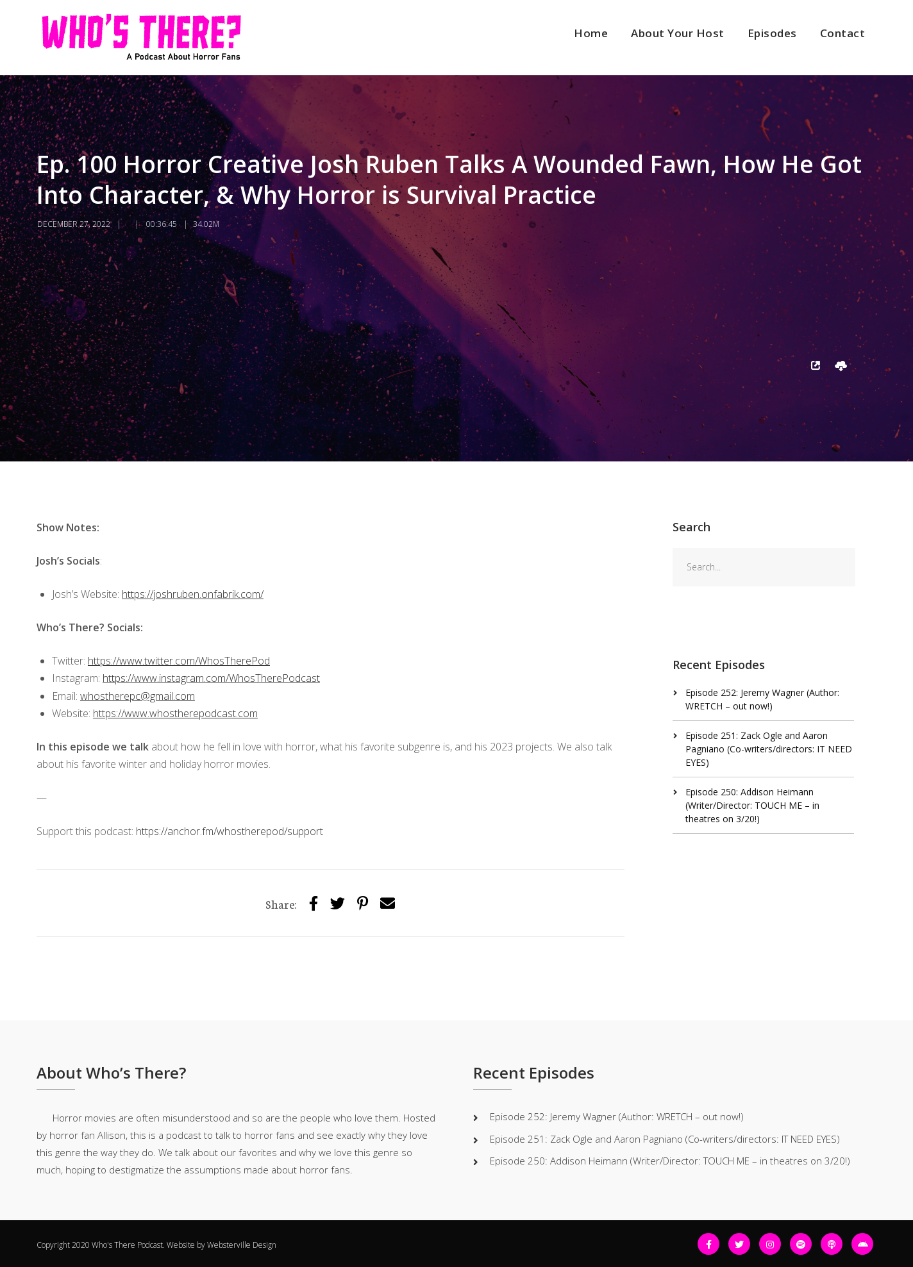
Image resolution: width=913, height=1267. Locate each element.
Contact (843, 33)
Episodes (772, 33)
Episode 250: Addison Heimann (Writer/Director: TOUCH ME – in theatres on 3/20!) (752, 805)
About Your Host (678, 33)
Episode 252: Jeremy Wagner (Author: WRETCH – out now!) (617, 1116)
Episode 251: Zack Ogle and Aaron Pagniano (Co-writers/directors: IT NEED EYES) (768, 748)
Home (591, 33)
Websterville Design (241, 1244)
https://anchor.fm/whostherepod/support (229, 831)
